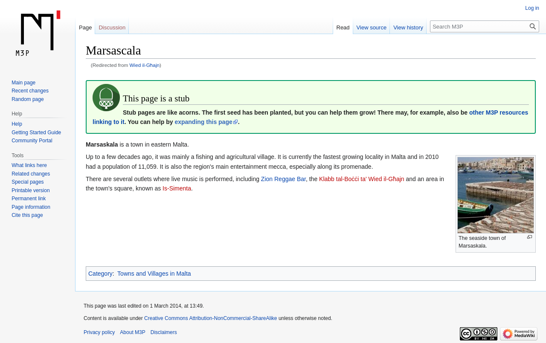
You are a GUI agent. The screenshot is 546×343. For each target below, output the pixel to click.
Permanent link (29, 199)
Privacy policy (99, 332)
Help (17, 124)
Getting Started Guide (36, 132)
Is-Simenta (177, 188)
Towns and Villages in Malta (154, 273)
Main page (23, 83)
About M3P (132, 332)
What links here (29, 165)
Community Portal (32, 141)
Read (343, 27)
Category (100, 273)
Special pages (28, 182)
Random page (28, 99)
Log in (532, 8)
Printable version (30, 190)
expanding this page (203, 121)
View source (372, 27)
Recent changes (30, 91)
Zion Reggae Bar (283, 179)
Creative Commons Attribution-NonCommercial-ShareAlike (210, 318)
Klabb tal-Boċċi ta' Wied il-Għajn (361, 179)
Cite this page (27, 215)
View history (408, 27)
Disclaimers (164, 332)
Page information (31, 207)
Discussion (112, 27)
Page (85, 27)
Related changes (31, 174)
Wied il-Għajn (145, 65)
